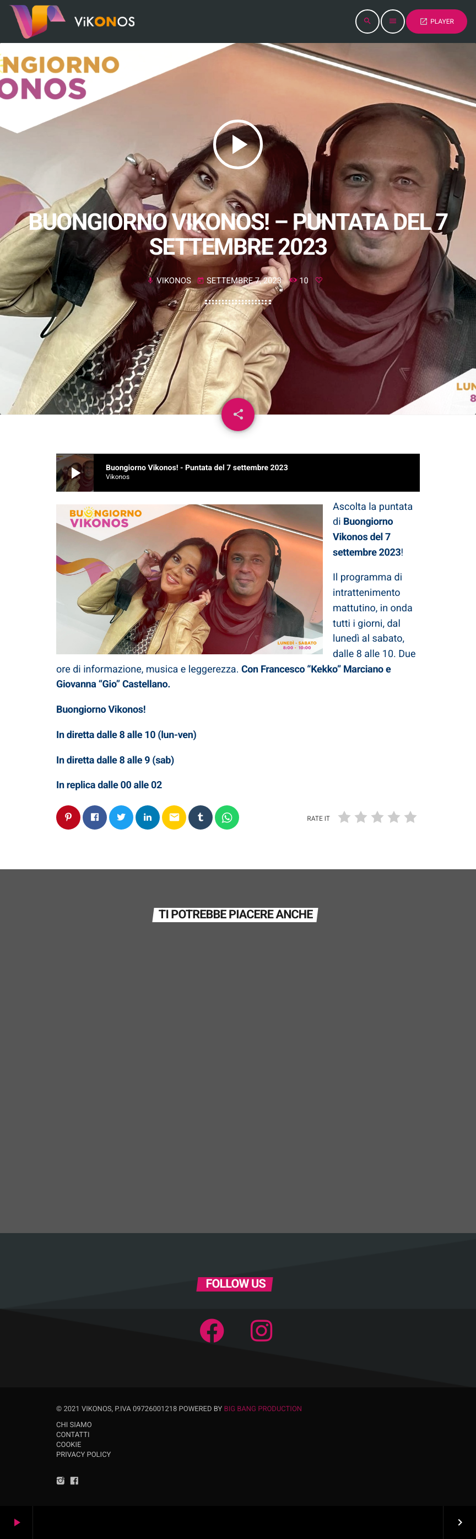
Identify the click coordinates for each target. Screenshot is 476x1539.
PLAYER (436, 21)
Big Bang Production (263, 1409)
